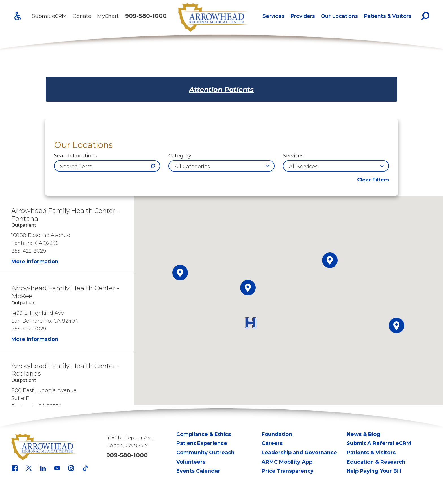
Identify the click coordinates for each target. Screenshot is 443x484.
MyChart (108, 16)
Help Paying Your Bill (374, 471)
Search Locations (75, 155)
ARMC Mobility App (287, 462)
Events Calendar (198, 471)
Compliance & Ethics (203, 434)
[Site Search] (425, 16)
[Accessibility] (18, 16)
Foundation (277, 434)
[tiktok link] (85, 468)
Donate (82, 16)
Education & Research (376, 462)
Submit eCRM (49, 16)
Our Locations (339, 16)
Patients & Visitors (387, 16)
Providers (302, 16)
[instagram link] (71, 468)
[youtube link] (57, 468)
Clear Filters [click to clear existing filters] (373, 180)
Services (273, 16)
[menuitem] (273, 16)
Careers (272, 443)
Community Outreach (205, 452)
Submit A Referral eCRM (379, 443)
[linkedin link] (43, 468)
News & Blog (363, 434)
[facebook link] (14, 468)
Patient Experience (201, 443)
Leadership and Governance (299, 452)
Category (179, 155)
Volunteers (190, 462)
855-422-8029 (28, 251)
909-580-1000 (146, 16)
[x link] (28, 468)
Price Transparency (288, 471)
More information (34, 261)
